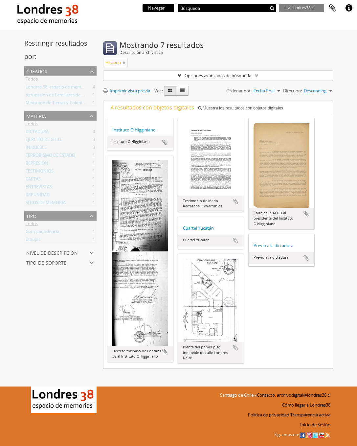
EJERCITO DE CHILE (44, 141)
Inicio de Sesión (315, 425)
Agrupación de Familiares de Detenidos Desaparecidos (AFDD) (85, 96)
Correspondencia (42, 233)
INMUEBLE (36, 149)
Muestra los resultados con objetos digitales (240, 108)
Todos (32, 80)
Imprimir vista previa (126, 91)
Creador (37, 70)
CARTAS (33, 180)
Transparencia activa (310, 415)
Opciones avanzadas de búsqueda (218, 76)
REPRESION (37, 164)
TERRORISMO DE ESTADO (50, 156)
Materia (36, 115)
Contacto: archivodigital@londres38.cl (293, 395)
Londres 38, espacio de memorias (58, 88)
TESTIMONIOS (40, 172)
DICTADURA (37, 133)
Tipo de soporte (46, 262)
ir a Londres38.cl (299, 8)
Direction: (292, 91)
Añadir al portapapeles (165, 142)
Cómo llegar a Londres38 (306, 405)
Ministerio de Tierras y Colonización (60, 104)
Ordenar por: (239, 91)
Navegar (156, 8)
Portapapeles (332, 8)
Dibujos (33, 241)
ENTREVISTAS (39, 188)
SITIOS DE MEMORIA (46, 204)
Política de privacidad (268, 415)
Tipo (31, 215)
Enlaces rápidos (349, 8)
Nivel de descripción (52, 252)
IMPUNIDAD (38, 196)
